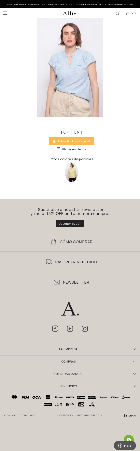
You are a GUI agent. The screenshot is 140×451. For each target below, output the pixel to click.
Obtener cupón (70, 224)
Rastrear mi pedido (76, 262)
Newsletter (76, 282)
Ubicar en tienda (74, 149)
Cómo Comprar (76, 241)
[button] (117, 13)
